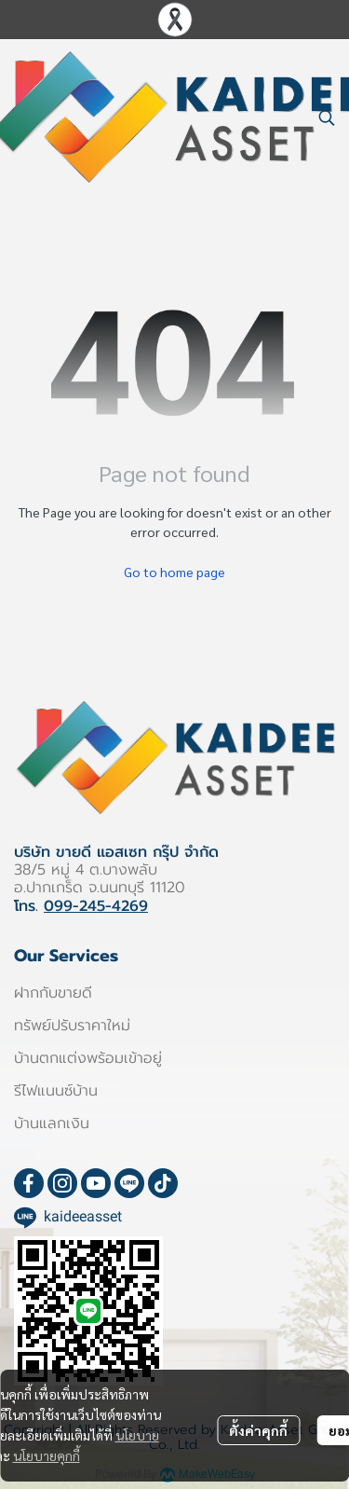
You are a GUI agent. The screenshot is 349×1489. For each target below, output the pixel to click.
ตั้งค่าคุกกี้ (258, 1430)
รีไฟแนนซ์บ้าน (56, 1091)
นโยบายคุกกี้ (46, 1455)
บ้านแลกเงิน (51, 1123)
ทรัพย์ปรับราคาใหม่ (72, 1025)
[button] (327, 117)
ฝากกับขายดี (53, 993)
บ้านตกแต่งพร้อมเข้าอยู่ (88, 1058)
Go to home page (174, 571)
